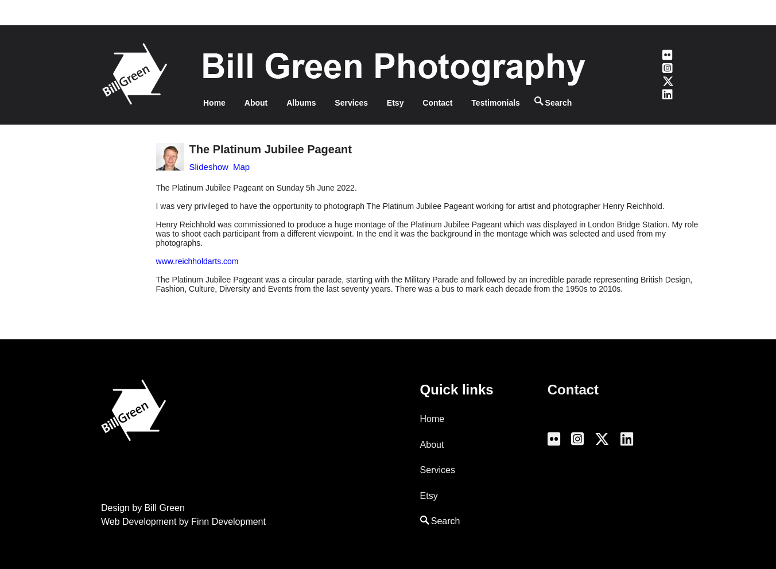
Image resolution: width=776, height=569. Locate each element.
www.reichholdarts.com (197, 261)
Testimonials (495, 102)
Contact (437, 102)
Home (214, 102)
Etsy (395, 102)
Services (351, 102)
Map (241, 167)
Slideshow (208, 167)
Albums (301, 102)
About (256, 102)
